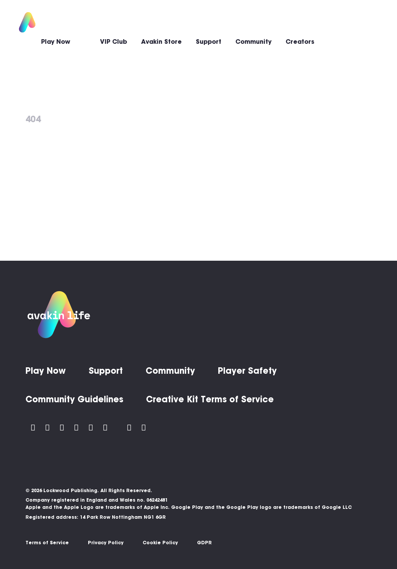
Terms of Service (47, 542)
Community (253, 41)
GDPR (204, 542)
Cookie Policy (160, 542)
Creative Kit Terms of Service (210, 399)
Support (208, 41)
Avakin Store (161, 41)
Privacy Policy (106, 542)
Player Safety (247, 370)
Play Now (55, 41)
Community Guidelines (74, 399)
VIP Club (113, 41)
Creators (300, 41)
